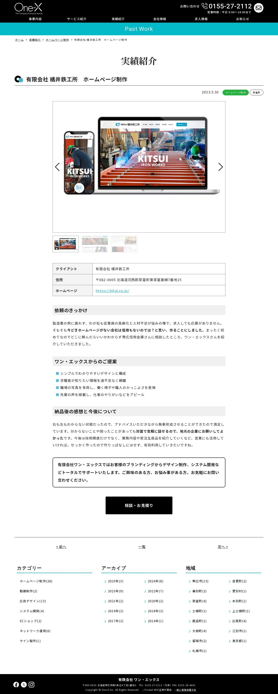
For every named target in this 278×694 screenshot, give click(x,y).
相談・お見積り (139, 505)
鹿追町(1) (199, 621)
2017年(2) (116, 621)
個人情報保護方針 (186, 689)
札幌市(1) (199, 650)
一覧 (142, 546)
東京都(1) (239, 640)
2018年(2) (156, 611)
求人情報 (201, 18)
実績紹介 (118, 18)
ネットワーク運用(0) (35, 631)
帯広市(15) (200, 581)
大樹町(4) (199, 631)
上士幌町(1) (241, 611)
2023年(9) (116, 591)
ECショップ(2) (31, 621)
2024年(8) (156, 581)
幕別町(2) (199, 591)
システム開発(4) (32, 611)
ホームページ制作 (236, 92)
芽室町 (256, 92)
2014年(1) (156, 621)
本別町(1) (239, 601)
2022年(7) (156, 591)
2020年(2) (156, 601)
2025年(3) (116, 581)
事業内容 (35, 18)
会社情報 (159, 18)
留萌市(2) (199, 640)
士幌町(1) (199, 611)
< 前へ (61, 546)
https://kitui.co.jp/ (112, 290)
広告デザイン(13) (33, 601)
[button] (220, 167)
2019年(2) (116, 611)
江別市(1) (239, 631)
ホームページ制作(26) (36, 581)
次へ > (223, 546)
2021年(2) (116, 601)
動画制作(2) (29, 591)
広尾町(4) (239, 621)
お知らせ (242, 18)
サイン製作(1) (30, 640)
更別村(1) (239, 591)
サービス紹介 (77, 18)
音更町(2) (239, 581)
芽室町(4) (199, 601)
